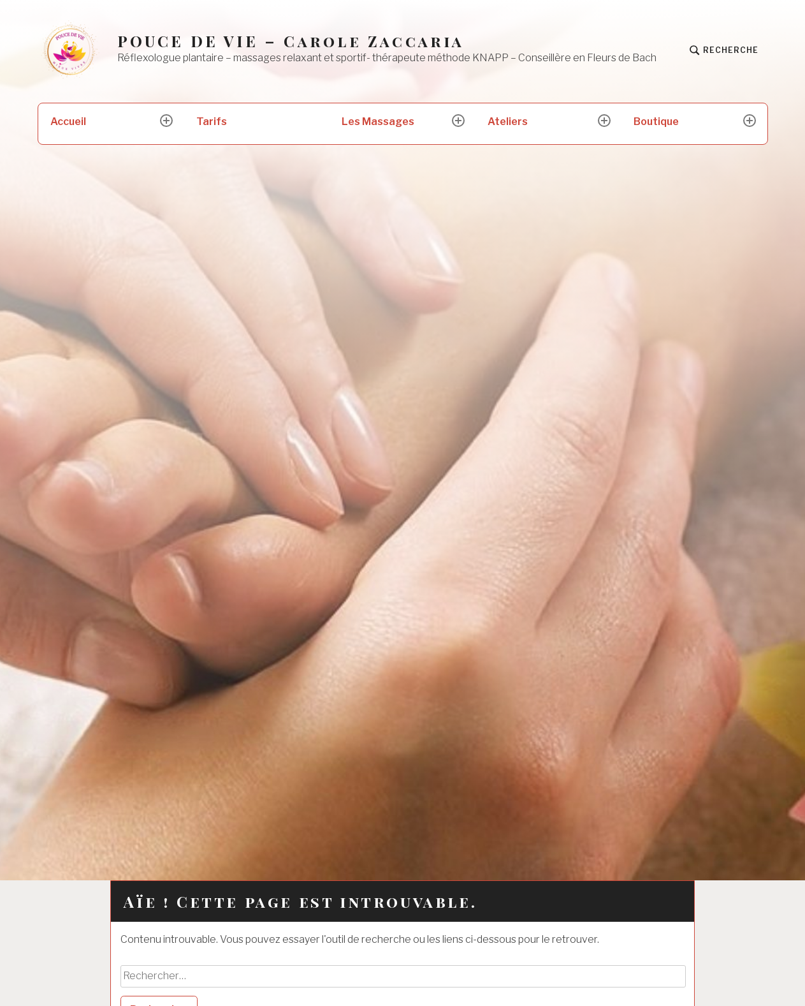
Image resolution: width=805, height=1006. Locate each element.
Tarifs (211, 121)
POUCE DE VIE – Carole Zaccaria (291, 41)
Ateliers (508, 121)
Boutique (656, 121)
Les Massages (378, 121)
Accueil (68, 121)
